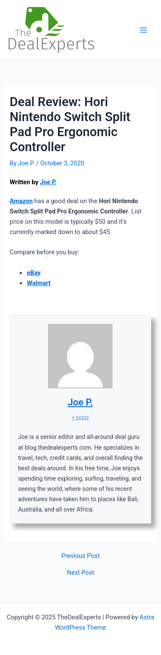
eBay (33, 273)
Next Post (80, 573)
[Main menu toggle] (143, 30)
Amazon (21, 201)
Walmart (38, 283)
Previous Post (80, 556)
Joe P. (48, 182)
